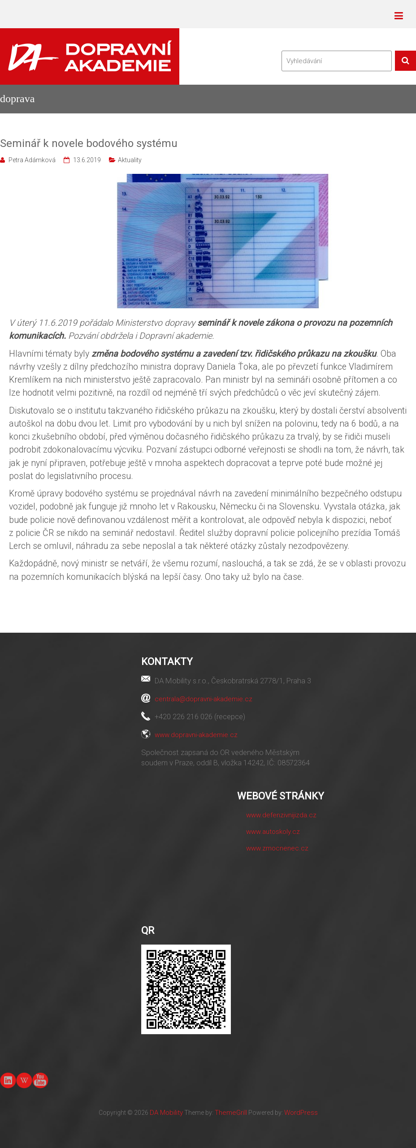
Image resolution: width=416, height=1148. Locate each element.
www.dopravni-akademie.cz (196, 735)
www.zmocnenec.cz (277, 848)
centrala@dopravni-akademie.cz (203, 699)
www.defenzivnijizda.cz (281, 815)
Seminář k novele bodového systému (89, 143)
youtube (40, 1080)
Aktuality (130, 160)
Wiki (24, 1080)
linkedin (8, 1080)
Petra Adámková (32, 160)
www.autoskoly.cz (273, 832)
